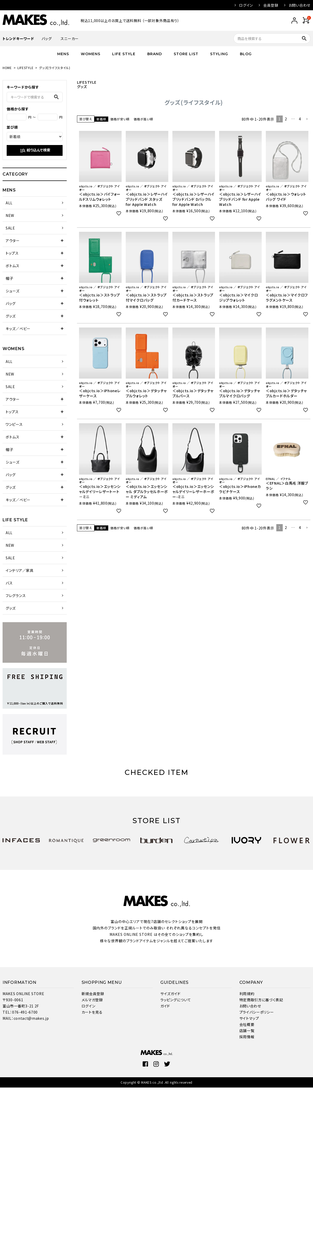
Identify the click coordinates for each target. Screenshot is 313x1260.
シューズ (12, 290)
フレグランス (16, 595)
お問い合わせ (299, 5)
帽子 (9, 278)
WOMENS (90, 54)
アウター (13, 240)
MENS (63, 54)
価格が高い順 (143, 119)
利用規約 (247, 993)
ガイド (165, 1005)
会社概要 (247, 1024)
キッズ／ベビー (18, 328)
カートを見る (92, 1012)
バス (9, 582)
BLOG (246, 54)
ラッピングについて (175, 999)
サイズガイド (170, 993)
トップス (12, 253)
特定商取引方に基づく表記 (261, 999)
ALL (9, 202)
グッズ (11, 316)
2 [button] (286, 118)
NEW (10, 215)
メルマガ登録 (92, 999)
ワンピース (14, 424)
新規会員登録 (93, 993)
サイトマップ (249, 1018)
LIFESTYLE (25, 67)
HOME (7, 67)
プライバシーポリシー (256, 1012)
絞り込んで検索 (35, 150)
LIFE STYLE (123, 54)
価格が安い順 (120, 119)
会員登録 (270, 5)
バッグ (47, 38)
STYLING (219, 54)
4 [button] (300, 118)
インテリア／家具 (20, 570)
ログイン (246, 5)
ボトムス (12, 265)
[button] (306, 119)
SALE (10, 227)
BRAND (154, 54)
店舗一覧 (247, 1030)
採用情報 (247, 1036)
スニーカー (70, 38)
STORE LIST (186, 54)
